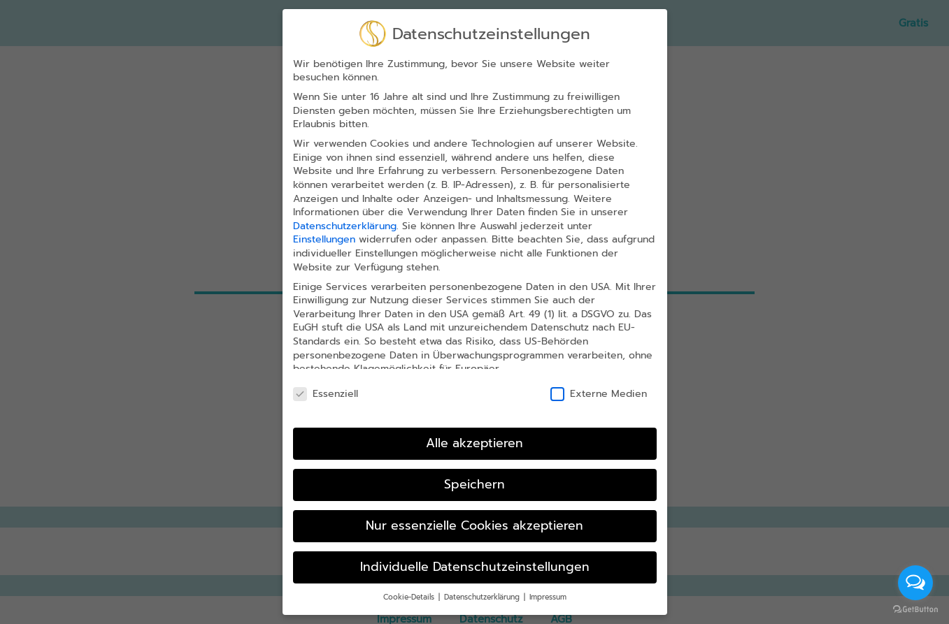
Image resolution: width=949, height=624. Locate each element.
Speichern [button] (474, 467)
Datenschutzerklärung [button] (483, 579)
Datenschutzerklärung (345, 208)
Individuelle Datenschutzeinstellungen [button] (475, 549)
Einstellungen (324, 222)
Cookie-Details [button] (410, 579)
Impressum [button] (547, 579)
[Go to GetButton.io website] (915, 609)
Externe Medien (598, 376)
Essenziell (325, 376)
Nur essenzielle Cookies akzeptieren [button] (474, 508)
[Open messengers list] (915, 582)
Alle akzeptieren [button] (474, 425)
